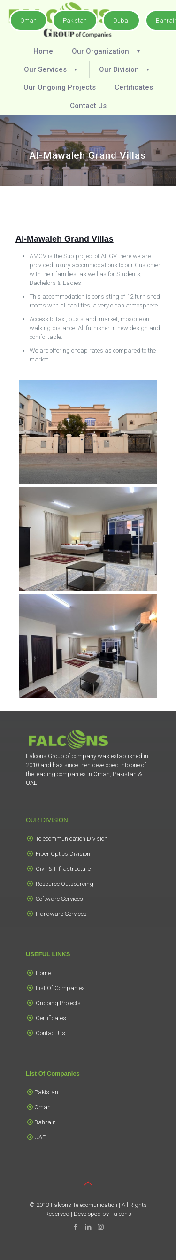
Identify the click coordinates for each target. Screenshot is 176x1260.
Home (43, 972)
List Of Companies (60, 987)
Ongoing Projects (58, 1002)
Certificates (51, 1018)
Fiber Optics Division (63, 853)
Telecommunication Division (71, 838)
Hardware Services (61, 913)
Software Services (59, 898)
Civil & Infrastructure (63, 868)
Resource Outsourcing (64, 883)
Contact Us (50, 1033)
